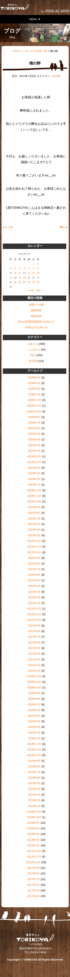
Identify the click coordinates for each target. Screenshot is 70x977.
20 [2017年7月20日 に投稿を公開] (24, 277)
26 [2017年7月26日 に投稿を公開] (19, 282)
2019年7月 (34, 772)
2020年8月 (34, 698)
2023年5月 (34, 524)
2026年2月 (34, 388)
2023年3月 (34, 535)
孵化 (62, 227)
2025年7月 (34, 422)
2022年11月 (34, 546)
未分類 (56, 76)
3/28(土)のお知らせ (36, 327)
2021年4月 (34, 653)
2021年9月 (34, 625)
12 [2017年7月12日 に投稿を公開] (19, 273)
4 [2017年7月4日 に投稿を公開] (15, 268)
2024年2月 (34, 479)
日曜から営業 (36, 304)
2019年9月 (34, 760)
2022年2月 (34, 597)
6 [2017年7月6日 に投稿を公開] (24, 268)
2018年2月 (33, 839)
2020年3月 (34, 726)
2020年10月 (34, 687)
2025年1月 (34, 450)
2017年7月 (33, 879)
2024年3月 (34, 473)
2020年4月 (34, 721)
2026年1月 (34, 394)
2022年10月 (34, 552)
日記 (32, 355)
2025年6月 (34, 428)
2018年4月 (33, 828)
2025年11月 (34, 405)
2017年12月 (34, 851)
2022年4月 (34, 585)
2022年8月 (34, 563)
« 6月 (31, 290)
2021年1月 (34, 670)
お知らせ (32, 343)
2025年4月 (34, 433)
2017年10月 (33, 862)
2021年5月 (34, 648)
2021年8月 (34, 631)
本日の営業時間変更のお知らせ (36, 321)
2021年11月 (34, 614)
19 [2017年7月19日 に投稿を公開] (19, 277)
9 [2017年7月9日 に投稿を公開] (38, 268)
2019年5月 (34, 783)
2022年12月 (34, 540)
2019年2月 (34, 800)
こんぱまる (33, 349)
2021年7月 (34, 636)
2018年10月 (34, 817)
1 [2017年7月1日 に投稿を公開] (33, 264)
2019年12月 (34, 743)
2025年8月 (34, 417)
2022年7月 (34, 569)
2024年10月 (34, 462)
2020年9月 (34, 693)
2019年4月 (34, 788)
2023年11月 (34, 495)
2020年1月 (34, 738)
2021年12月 (34, 608)
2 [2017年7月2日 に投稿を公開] (38, 264)
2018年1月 (33, 845)
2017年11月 (34, 856)
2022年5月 (34, 580)
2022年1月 (34, 602)
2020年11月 (34, 681)
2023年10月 (34, 501)
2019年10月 (34, 755)
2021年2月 (34, 665)
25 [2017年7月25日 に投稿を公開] (15, 282)
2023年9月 (34, 507)
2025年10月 (34, 411)
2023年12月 (34, 490)
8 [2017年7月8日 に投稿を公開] (33, 268)
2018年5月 (33, 822)
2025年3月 (34, 439)
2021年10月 (34, 619)
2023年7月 (34, 518)
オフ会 (9, 227)
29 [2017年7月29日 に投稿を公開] (33, 282)
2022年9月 (34, 557)
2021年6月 (34, 642)
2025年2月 (34, 445)
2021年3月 (34, 659)
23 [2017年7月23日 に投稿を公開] (38, 277)
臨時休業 (36, 310)
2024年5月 (34, 467)
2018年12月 (34, 811)
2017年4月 (33, 896)
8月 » (39, 290)
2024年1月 (34, 484)
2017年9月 (33, 867)
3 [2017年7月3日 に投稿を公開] (10, 268)
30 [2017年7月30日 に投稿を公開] (38, 282)
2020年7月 (34, 704)
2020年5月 (34, 715)
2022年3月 (34, 591)
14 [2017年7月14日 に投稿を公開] (28, 273)
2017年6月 (33, 884)
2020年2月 (34, 732)
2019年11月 (34, 749)
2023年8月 (34, 512)
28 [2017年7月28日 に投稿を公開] (28, 282)
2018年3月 (33, 834)
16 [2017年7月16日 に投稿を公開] (38, 273)
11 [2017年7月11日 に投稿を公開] (15, 273)
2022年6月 (34, 574)
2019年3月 (34, 794)
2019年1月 (34, 805)
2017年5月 (33, 890)
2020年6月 (34, 710)
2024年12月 (34, 456)
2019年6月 (34, 777)
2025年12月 (34, 400)
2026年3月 (34, 383)
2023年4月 (34, 529)
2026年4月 (34, 377)
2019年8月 (34, 766)
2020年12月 (34, 676)
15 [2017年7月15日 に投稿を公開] (33, 273)
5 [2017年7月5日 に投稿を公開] (19, 268)
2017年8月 (33, 873)
